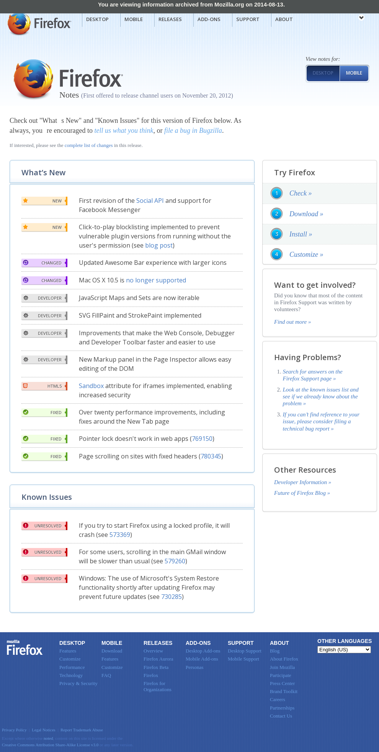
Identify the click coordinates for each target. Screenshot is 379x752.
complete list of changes (89, 145)
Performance (72, 667)
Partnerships (282, 708)
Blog (274, 651)
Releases (170, 19)
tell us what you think (123, 130)
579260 (175, 561)
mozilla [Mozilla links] (344, 18)
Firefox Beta (156, 667)
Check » (300, 193)
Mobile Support (243, 659)
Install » (300, 234)
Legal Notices (44, 730)
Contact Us (281, 716)
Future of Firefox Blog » (302, 493)
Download (111, 651)
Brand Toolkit (283, 691)
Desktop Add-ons (203, 651)
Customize (70, 659)
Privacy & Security (78, 683)
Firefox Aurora (158, 659)
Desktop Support (244, 651)
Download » (306, 214)
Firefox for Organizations (158, 686)
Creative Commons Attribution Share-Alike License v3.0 (50, 744)
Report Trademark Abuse (81, 730)
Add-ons (209, 19)
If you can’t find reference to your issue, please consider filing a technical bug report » (321, 421)
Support (248, 19)
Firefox (25, 647)
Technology (71, 675)
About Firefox (284, 659)
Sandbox (91, 386)
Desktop (97, 19)
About (284, 19)
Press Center (282, 683)
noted (48, 738)
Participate (280, 675)
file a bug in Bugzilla (193, 130)
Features (67, 651)
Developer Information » (302, 482)
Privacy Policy (14, 730)
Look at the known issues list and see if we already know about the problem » (321, 397)
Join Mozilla (282, 667)
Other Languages (344, 641)
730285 (171, 596)
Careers (277, 699)
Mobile (133, 19)
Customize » (306, 254)
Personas (194, 667)
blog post (159, 245)
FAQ (106, 675)
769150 (202, 438)
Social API (150, 200)
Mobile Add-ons (202, 659)
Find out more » (292, 322)
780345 (211, 456)
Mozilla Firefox (38, 23)
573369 (119, 534)
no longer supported (156, 280)
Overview (153, 651)
